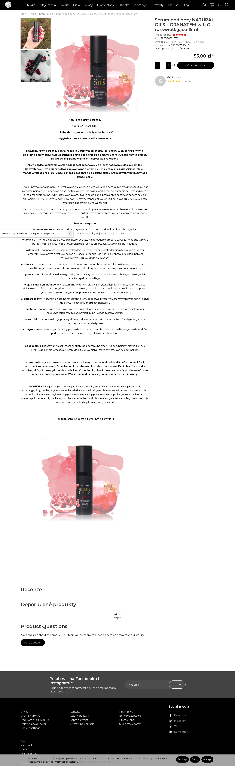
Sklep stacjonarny (130, 724)
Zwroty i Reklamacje (82, 724)
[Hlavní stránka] (10, 5)
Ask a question (33, 643)
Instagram (27, 749)
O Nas (24, 711)
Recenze (31, 590)
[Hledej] (203, 5)
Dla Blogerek (29, 753)
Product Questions (45, 627)
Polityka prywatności (33, 724)
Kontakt (75, 711)
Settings (182, 759)
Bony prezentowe (130, 715)
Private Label (127, 720)
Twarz (64, 5)
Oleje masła (48, 5)
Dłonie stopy (105, 5)
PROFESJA (125, 711)
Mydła (31, 5)
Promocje (140, 5)
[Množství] (163, 65)
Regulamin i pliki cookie (35, 720)
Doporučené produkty (49, 605)
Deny (195, 759)
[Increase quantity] (157, 65)
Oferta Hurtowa (30, 715)
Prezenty (158, 5)
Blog (186, 5)
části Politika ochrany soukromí (96, 761)
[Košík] (211, 5)
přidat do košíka (195, 65)
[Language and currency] (225, 5)
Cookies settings (30, 728)
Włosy (88, 5)
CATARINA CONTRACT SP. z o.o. (185, 41)
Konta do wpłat (79, 720)
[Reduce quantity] (168, 65)
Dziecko (124, 5)
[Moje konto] (218, 5)
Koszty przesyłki (79, 715)
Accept (207, 759)
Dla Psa (173, 5)
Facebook (27, 745)
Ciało (76, 5)
